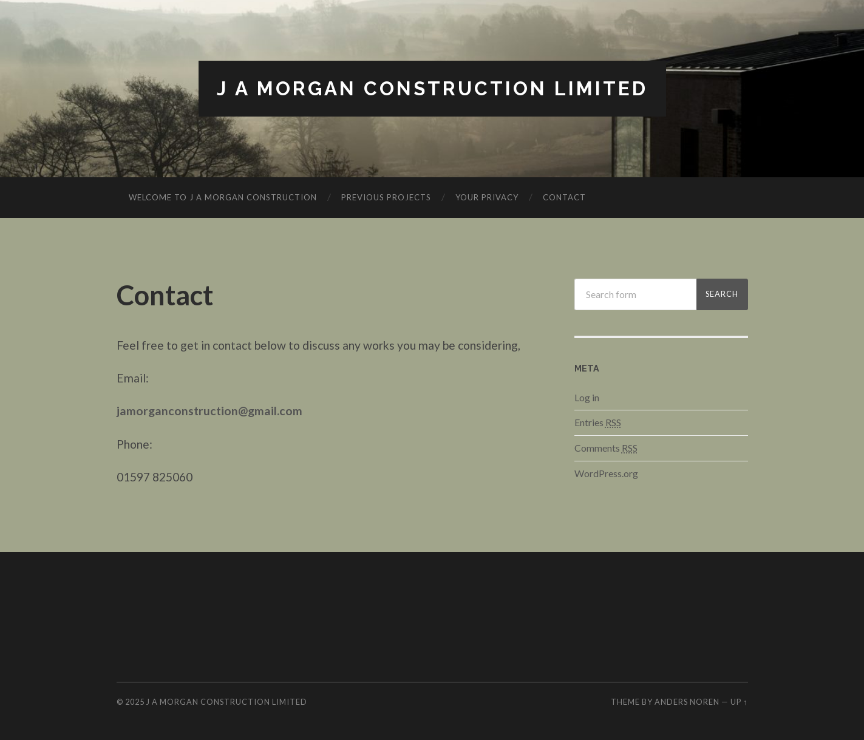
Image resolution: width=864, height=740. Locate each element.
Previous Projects (386, 197)
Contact (564, 197)
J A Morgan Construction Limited (432, 88)
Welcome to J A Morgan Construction (223, 197)
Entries (597, 422)
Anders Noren (687, 702)
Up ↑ (738, 702)
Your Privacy (487, 197)
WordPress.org (606, 473)
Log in (586, 397)
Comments (606, 447)
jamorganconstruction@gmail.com (209, 411)
